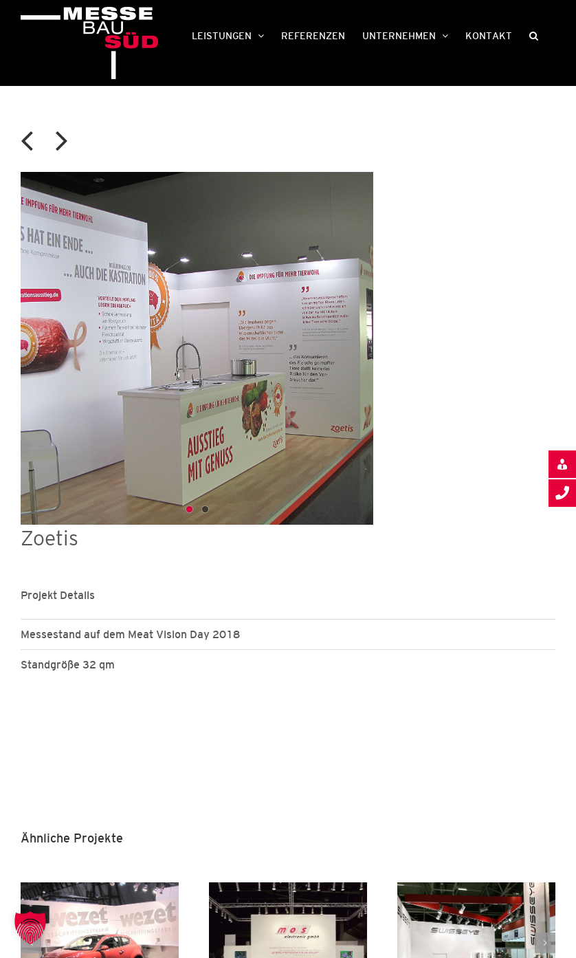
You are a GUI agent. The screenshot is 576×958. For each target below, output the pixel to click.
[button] (533, 34)
